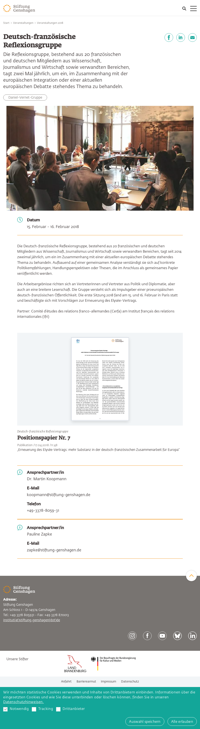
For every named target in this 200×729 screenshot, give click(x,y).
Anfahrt (66, 681)
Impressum (108, 681)
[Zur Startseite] (19, 8)
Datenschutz (130, 681)
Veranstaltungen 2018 (50, 23)
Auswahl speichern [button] (144, 722)
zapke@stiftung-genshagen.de (54, 550)
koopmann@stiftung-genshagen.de (58, 495)
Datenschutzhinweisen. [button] (23, 702)
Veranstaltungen (23, 23)
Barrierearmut (86, 681)
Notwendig (16, 709)
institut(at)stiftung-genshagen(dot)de (31, 620)
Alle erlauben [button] (182, 722)
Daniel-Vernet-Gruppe (25, 97)
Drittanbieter (70, 709)
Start (6, 23)
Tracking (42, 709)
